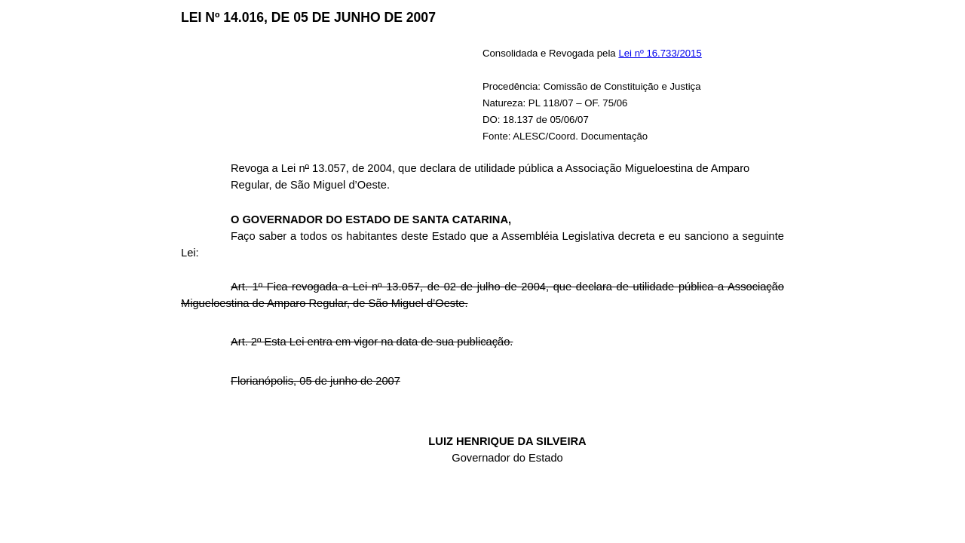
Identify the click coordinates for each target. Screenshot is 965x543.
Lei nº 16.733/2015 (659, 53)
